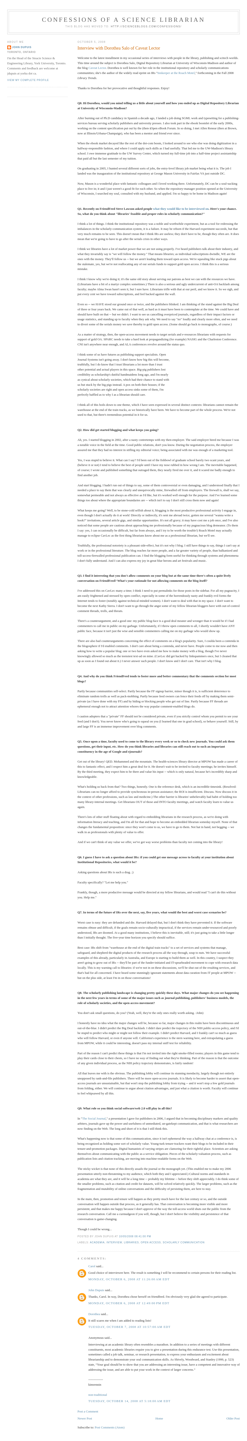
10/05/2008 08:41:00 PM (135, 1236)
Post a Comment (87, 1411)
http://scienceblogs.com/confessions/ (146, 26)
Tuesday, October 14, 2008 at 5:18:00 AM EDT (129, 1401)
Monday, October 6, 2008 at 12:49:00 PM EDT (128, 1303)
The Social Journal (94, 1118)
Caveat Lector (97, 68)
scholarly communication (184, 1242)
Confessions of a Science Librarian (123, 19)
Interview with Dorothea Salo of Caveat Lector (118, 48)
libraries (131, 1242)
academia (97, 1242)
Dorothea (94, 1314)
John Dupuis (96, 1290)
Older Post (233, 1418)
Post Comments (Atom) (110, 1427)
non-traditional (97, 1395)
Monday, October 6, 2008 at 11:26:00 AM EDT (129, 1279)
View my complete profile (28, 80)
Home (159, 1418)
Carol (91, 1266)
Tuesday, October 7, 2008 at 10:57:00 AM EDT (129, 1327)
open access (151, 1242)
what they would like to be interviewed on (181, 209)
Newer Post (84, 1418)
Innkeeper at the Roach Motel (176, 73)
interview (114, 1242)
